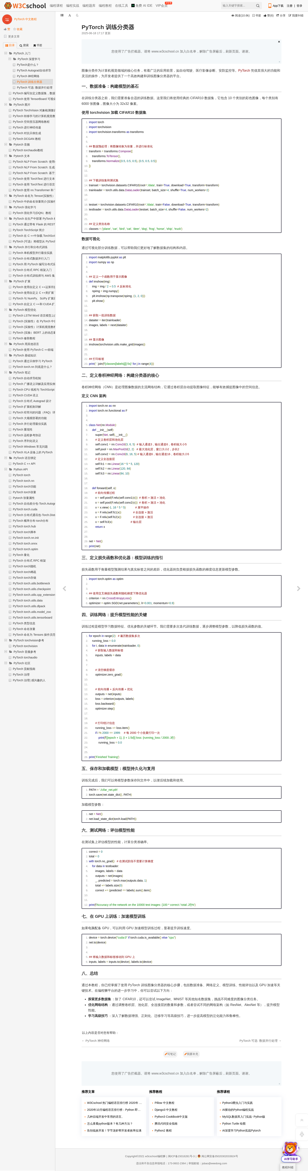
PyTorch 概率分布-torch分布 (30, 520)
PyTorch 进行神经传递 (27, 127)
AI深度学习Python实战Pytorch (241, 1130)
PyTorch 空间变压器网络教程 (31, 121)
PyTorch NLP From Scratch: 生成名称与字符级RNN (45, 167)
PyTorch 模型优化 (25, 309)
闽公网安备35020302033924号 (217, 1156)
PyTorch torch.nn (23, 480)
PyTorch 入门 (22, 53)
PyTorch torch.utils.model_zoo (32, 611)
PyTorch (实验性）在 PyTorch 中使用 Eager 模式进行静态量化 (52, 321)
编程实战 (72, 5)
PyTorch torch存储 (24, 577)
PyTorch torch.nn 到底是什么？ (32, 366)
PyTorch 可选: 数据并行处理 (34, 87)
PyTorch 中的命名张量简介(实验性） (36, 201)
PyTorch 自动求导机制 (27, 378)
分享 (281, 15)
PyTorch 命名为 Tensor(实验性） (34, 195)
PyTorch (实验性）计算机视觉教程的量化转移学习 (44, 327)
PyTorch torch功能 (24, 486)
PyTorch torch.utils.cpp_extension (34, 594)
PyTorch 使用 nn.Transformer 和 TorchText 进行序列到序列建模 (53, 190)
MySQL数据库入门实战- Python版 (243, 1116)
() (269, 15)
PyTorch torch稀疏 (24, 572)
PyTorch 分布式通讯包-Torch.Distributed (38, 515)
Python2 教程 (163, 1130)
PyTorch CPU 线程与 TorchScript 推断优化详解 (42, 389)
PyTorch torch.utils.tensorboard (32, 617)
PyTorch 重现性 (22, 429)
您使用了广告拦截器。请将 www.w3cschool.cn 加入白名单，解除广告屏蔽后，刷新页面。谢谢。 (181, 51)
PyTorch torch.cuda (25, 509)
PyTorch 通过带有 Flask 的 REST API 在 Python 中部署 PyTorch (53, 224)
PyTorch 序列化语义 (25, 441)
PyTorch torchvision (25, 646)
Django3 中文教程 (166, 1109)
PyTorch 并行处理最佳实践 (30, 423)
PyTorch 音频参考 (25, 651)
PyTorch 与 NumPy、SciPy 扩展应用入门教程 (42, 298)
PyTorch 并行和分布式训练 (31, 247)
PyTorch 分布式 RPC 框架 (29, 560)
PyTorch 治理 (21, 674)
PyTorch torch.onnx (25, 543)
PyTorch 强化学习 (25, 207)
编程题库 (88, 5)
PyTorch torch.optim (25, 549)
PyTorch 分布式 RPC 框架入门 (32, 270)
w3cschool (151, 1156)
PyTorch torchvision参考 (29, 640)
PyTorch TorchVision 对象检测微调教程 (37, 110)
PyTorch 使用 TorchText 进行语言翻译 (37, 184)
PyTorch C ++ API (24, 463)
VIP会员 (162, 4)
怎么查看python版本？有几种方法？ (110, 1123)
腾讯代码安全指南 (166, 1123)
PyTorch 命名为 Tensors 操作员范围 (35, 634)
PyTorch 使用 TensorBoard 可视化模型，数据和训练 (46, 99)
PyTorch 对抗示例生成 (27, 133)
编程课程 (56, 5)
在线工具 (121, 5)
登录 (299, 5)
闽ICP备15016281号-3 (181, 1156)
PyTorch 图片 (22, 104)
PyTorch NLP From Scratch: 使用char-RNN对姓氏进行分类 (50, 161)
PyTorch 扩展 (22, 281)
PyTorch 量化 (21, 554)
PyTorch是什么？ (28, 64)
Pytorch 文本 (22, 156)
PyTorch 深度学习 (29, 59)
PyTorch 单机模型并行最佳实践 (32, 252)
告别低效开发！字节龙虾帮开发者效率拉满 (114, 1130)
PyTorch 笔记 (22, 372)
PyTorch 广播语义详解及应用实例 (34, 384)
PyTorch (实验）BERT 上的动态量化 (36, 332)
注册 (289, 5)
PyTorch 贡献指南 (24, 668)
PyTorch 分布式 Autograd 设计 (32, 401)
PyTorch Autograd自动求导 (34, 70)
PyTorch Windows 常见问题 (30, 446)
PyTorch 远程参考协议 (27, 435)
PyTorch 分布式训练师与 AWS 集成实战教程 (41, 275)
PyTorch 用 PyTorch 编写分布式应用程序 (38, 264)
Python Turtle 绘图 (234, 1123)
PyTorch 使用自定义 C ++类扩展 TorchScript (41, 292)
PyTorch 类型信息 (24, 623)
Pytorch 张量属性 (24, 498)
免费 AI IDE (141, 5)
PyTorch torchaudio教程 (28, 150)
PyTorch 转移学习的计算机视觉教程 (35, 116)
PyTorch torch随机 (24, 566)
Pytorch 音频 (22, 144)
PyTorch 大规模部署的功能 (30, 418)
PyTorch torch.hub (24, 526)
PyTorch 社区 (22, 663)
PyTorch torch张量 (24, 492)
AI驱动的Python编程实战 (238, 1109)
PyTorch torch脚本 (24, 532)
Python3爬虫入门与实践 (237, 1102)
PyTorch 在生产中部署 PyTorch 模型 (37, 218)
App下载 (276, 5)
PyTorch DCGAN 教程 (27, 138)
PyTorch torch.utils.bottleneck (31, 583)
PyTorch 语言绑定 (25, 458)
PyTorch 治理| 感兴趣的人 (29, 680)
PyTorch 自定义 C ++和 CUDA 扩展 (35, 304)
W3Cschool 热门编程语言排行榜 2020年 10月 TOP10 (115, 1102)
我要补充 (191, 1054)
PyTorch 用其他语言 (26, 344)
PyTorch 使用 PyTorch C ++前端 (33, 349)
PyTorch (244, 70)
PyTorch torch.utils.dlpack (29, 606)
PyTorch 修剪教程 (24, 338)
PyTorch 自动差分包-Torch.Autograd (36, 503)
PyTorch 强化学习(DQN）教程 (32, 213)
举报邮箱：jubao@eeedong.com (207, 1163)
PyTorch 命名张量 (24, 629)
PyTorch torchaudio (25, 657)
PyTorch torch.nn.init (26, 537)
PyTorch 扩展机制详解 (27, 406)
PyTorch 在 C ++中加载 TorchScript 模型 (38, 235)
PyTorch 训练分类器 (29, 81)
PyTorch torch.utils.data (28, 600)
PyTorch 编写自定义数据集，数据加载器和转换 (42, 93)
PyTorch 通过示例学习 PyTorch (32, 361)
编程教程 (105, 5)
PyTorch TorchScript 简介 (29, 230)
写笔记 (170, 1054)
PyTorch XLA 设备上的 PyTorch (33, 452)
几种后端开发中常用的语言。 (105, 1116)
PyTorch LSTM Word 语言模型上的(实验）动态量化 (45, 315)
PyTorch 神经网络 (28, 76)
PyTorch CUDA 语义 (25, 395)
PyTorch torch (21, 475)
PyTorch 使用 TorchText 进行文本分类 (37, 178)
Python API (21, 469)
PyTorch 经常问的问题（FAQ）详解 (35, 412)
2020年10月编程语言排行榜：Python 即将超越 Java (115, 1109)
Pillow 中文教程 (164, 1102)
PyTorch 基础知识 (25, 355)
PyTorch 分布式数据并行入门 (31, 258)
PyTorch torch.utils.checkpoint (32, 589)
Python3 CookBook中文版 (171, 1116)
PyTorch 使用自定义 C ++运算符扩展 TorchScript (44, 287)
